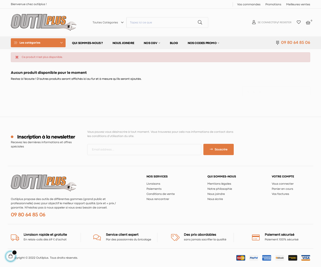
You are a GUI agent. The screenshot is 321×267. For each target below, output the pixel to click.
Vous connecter (283, 184)
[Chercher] (276, 90)
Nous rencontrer (157, 199)
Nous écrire (215, 199)
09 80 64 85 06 (295, 42)
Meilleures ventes (298, 4)
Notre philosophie (219, 189)
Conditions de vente (160, 194)
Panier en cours (282, 189)
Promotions (273, 4)
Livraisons (153, 184)
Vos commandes (248, 4)
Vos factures (280, 194)
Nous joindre (216, 194)
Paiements (154, 189)
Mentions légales (219, 184)
